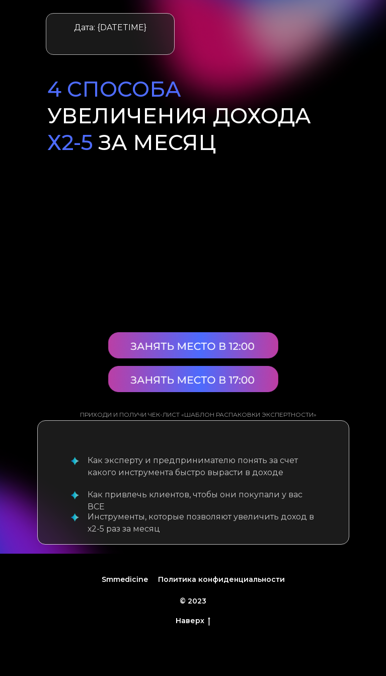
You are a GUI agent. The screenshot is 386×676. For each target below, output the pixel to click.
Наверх (193, 621)
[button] (193, 379)
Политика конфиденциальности (221, 579)
